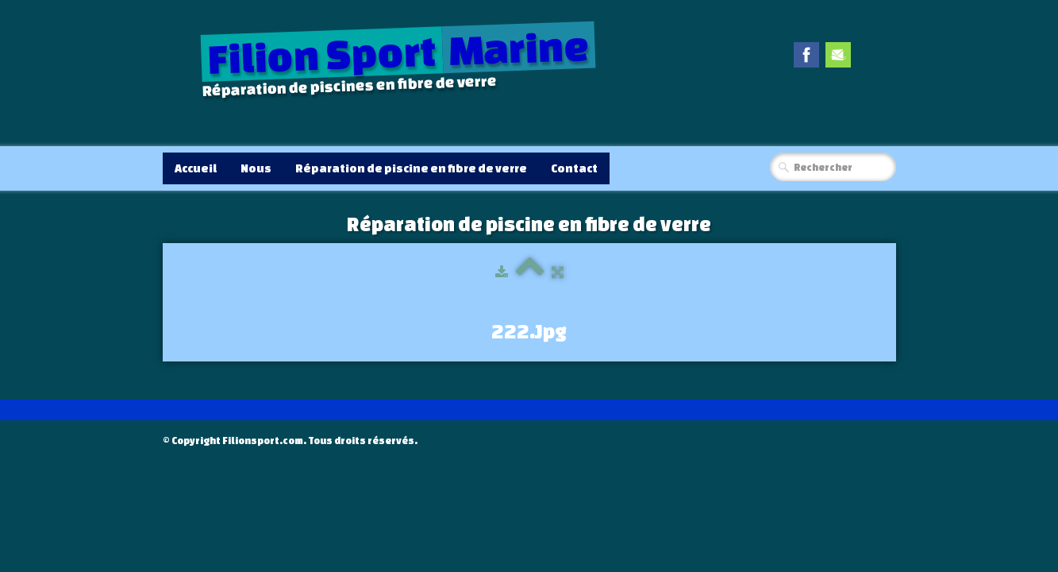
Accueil (196, 168)
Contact (574, 168)
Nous (255, 168)
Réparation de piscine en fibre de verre (411, 168)
